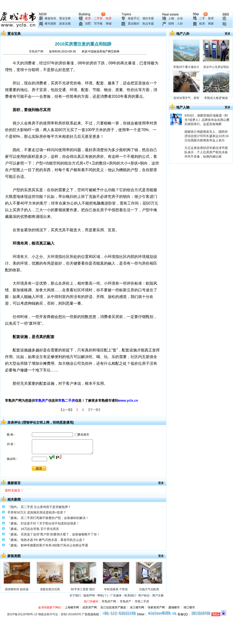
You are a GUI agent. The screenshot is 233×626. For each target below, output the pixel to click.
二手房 (98, 18)
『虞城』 (13, 518)
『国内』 (13, 507)
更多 (161, 483)
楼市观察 (50, 23)
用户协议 (144, 595)
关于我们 (75, 595)
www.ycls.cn (128, 400)
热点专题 (148, 23)
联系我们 (130, 595)
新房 (88, 18)
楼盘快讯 (50, 18)
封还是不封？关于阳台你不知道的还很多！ (50, 523)
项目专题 (148, 18)
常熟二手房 (66, 400)
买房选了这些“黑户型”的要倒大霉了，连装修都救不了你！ (60, 534)
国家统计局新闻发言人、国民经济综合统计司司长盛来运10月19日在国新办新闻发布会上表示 (206, 136)
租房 (109, 18)
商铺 (109, 23)
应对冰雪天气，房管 (186, 98)
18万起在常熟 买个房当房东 (40, 529)
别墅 (88, 23)
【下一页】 (94, 409)
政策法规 (65, 23)
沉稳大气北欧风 (149, 589)
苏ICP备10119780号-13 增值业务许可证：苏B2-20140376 (44, 614)
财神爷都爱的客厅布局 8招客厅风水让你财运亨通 (54, 545)
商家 (211, 23)
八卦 (180, 23)
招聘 (171, 23)
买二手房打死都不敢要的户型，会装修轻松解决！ (55, 518)
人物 (171, 18)
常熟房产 (41, 400)
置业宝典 (65, 18)
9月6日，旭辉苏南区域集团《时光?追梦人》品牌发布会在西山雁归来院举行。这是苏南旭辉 (206, 120)
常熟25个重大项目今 (186, 67)
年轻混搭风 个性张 (116, 589)
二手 (202, 18)
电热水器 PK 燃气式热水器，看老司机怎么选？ (53, 540)
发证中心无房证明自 (216, 67)
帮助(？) (102, 595)
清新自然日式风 (50, 589)
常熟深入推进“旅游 (216, 98)
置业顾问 (133, 23)
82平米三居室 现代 (83, 589)
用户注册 (158, 595)
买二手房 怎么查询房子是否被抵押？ (46, 507)
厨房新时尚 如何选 (17, 589)
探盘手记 (133, 18)
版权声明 (89, 595)
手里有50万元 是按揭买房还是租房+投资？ (36, 512)
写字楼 (98, 23)
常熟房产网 (36, 51)
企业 (180, 18)
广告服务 (116, 595)
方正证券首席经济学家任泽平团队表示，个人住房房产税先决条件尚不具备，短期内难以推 (206, 152)
